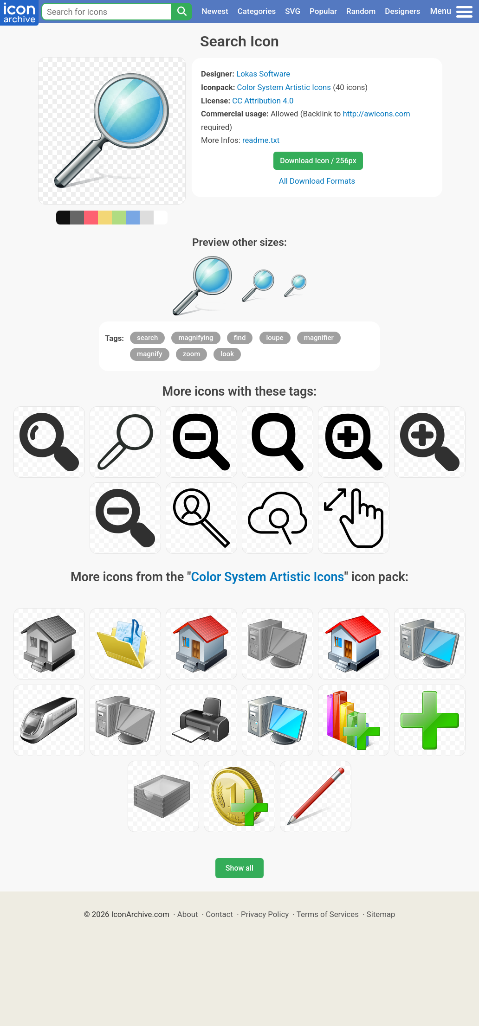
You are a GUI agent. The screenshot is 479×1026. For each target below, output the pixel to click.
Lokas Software (263, 73)
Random (360, 11)
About (187, 914)
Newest (214, 11)
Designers (402, 11)
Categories (257, 11)
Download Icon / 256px (318, 160)
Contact (219, 914)
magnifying (195, 337)
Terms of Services (328, 914)
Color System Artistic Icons (284, 87)
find (240, 337)
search (147, 337)
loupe (275, 337)
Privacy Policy (265, 914)
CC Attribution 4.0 (262, 100)
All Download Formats (317, 181)
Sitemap (381, 914)
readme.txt (260, 140)
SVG (292, 11)
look (227, 354)
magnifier (319, 337)
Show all (239, 868)
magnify (149, 354)
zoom (192, 354)
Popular (323, 11)
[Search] (181, 11)
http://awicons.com (376, 113)
